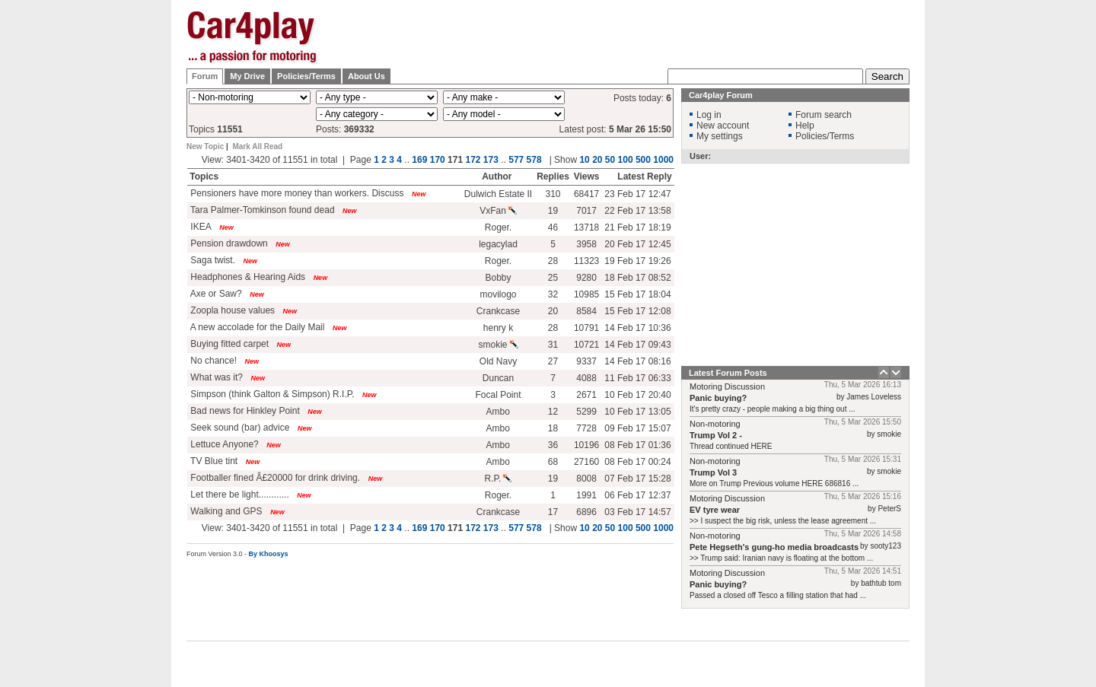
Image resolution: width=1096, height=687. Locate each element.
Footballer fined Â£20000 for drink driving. (274, 477)
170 (437, 159)
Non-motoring (715, 423)
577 (516, 159)
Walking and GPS (225, 511)
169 (419, 159)
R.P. (498, 478)
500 (643, 159)
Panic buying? (718, 397)
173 (491, 159)
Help (804, 125)
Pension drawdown (228, 243)
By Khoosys (268, 554)
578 (534, 159)
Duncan (498, 378)
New (419, 194)
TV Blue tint (212, 461)
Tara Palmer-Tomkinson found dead (261, 210)
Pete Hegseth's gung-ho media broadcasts (774, 547)
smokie (498, 344)
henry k (498, 328)
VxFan (498, 210)
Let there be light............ (238, 494)
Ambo (497, 411)
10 (584, 159)
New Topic (205, 146)
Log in (709, 115)
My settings (719, 136)
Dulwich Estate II (498, 194)
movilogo (498, 294)
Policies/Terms (306, 76)
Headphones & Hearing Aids (246, 277)
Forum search (823, 115)
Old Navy (498, 361)
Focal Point (498, 395)
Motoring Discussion (727, 386)
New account (722, 125)
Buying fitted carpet (228, 344)
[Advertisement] (985, 239)
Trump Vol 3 (713, 472)
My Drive (247, 76)
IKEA (200, 226)
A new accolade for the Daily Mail (256, 327)
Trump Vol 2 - (716, 435)
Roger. (498, 227)
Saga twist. (211, 260)
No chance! (212, 360)
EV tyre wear (715, 509)
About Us (366, 76)
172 (472, 159)
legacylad (498, 244)
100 (625, 159)
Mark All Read (257, 146)
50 (610, 159)
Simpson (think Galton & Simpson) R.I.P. (271, 394)
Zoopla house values (231, 310)
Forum (205, 76)
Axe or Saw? (215, 293)
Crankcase (498, 311)
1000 (663, 159)
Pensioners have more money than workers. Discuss (295, 193)
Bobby (498, 277)
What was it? (215, 377)
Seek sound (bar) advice (238, 427)
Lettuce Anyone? (223, 444)
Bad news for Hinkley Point (244, 411)
